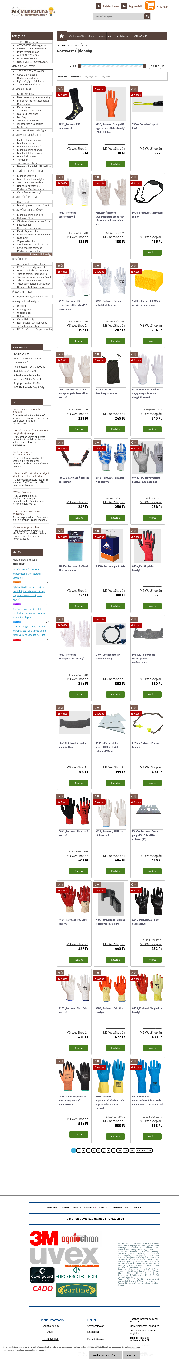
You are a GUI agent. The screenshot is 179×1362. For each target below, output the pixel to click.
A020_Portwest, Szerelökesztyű (67, 215)
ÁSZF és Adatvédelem (118, 36)
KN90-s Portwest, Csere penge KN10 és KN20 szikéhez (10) (145, 835)
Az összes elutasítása (105, 1355)
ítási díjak (50, 1339)
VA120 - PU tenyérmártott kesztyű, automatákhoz (146, 480)
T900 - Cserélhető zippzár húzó (146, 126)
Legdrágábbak (91, 76)
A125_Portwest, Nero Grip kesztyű (73, 1010)
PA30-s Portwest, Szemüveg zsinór (147, 215)
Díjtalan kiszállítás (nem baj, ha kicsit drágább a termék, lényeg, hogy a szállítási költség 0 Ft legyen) (29, 593)
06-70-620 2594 (113, 1218)
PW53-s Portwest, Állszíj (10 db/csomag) (74, 480)
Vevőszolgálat (95, 1326)
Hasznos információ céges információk (144, 1320)
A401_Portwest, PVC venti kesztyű (73, 922)
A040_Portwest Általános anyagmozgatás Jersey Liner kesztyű (74, 393)
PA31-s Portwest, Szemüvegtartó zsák (106, 391)
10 (119, 1150)
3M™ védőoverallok (23, 492)
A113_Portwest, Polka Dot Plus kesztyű (110, 480)
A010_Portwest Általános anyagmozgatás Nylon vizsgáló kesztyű (146, 393)
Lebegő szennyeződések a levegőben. (26, 512)
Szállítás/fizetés (140, 36)
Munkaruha (77, 1207)
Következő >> (144, 1150)
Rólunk (101, 36)
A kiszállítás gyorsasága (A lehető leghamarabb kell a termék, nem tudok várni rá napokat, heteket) (30, 631)
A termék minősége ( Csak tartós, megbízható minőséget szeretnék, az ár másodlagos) (30, 613)
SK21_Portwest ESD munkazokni (70, 126)
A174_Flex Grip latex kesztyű (143, 568)
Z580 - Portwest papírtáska (111, 566)
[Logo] (33, 14)
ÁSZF (50, 1332)
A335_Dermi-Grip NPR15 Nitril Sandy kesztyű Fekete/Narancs (72, 1100)
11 (125, 1150)
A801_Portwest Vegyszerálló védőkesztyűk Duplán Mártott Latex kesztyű (110, 1102)
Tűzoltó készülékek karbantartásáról (22, 453)
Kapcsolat (93, 1332)
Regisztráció (135, 6)
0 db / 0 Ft (162, 7)
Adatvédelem (51, 1326)
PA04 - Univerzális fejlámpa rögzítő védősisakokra (110, 922)
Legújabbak (106, 76)
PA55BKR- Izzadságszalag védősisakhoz (73, 745)
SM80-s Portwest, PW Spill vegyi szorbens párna (146, 303)
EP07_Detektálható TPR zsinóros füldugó (108, 656)
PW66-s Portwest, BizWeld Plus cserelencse (73, 568)
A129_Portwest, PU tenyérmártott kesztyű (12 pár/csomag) (73, 305)
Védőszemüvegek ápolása (26, 527)
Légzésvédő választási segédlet (143, 1332)
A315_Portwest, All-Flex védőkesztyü (145, 922)
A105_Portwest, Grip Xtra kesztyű (109, 1010)
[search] (146, 16)
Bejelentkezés (111, 6)
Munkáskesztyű (116, 1207)
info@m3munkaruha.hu (27, 375)
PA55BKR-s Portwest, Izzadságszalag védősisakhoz (144, 658)
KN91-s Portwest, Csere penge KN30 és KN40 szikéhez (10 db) (108, 747)
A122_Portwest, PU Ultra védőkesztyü (109, 833)
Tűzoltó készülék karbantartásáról (139, 1339)
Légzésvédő (138, 1207)
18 (132, 1150)
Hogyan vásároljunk (70, 44)
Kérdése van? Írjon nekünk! (82, 36)
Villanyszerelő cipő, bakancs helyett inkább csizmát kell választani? (31, 474)
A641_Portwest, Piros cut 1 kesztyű (73, 833)
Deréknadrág (103, 1207)
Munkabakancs (52, 1207)
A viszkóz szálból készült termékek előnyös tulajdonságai (30, 432)
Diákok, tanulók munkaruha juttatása (27, 410)
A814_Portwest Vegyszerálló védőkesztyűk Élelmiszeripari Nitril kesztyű (147, 1100)
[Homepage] (63, 36)
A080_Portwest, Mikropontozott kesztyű (71, 656)
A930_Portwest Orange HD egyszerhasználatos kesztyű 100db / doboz (110, 128)
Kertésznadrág (89, 1207)
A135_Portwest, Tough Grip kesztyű (147, 1010)
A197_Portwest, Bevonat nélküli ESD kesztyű (109, 303)
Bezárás (131, 1355)
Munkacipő (65, 1207)
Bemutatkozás (95, 1339)
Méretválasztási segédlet (144, 1326)
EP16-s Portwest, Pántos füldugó (145, 745)
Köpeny (127, 1207)
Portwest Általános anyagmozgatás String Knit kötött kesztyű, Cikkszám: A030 (110, 218)
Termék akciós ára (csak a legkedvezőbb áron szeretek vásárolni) (27, 574)
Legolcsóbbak (76, 76)
